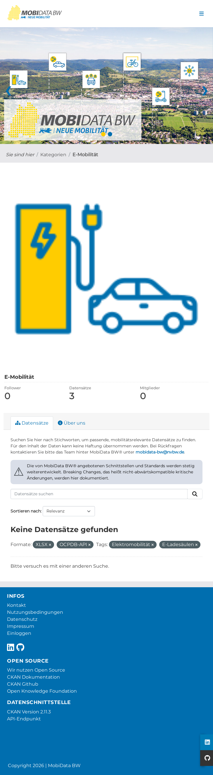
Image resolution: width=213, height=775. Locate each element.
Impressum (20, 626)
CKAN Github (22, 684)
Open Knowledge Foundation (42, 691)
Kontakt (16, 605)
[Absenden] (194, 494)
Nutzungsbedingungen (35, 612)
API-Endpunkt (24, 719)
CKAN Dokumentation (33, 677)
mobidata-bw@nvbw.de (160, 452)
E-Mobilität (85, 154)
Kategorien (53, 154)
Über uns (71, 423)
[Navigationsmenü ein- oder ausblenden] (201, 14)
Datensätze (32, 423)
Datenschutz (22, 619)
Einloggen (19, 633)
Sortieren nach (26, 511)
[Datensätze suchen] (99, 494)
